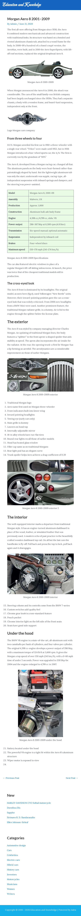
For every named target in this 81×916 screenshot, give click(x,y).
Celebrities (12, 855)
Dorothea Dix (13, 807)
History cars (13, 869)
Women (11, 889)
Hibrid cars (12, 864)
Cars (9, 850)
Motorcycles (13, 879)
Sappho (11, 812)
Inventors (12, 874)
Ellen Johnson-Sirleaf (17, 822)
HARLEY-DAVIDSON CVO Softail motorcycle (29, 803)
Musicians (12, 884)
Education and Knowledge (22, 5)
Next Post (72, 778)
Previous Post (11, 778)
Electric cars (13, 860)
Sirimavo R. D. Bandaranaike (21, 817)
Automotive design (16, 845)
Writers (11, 893)
